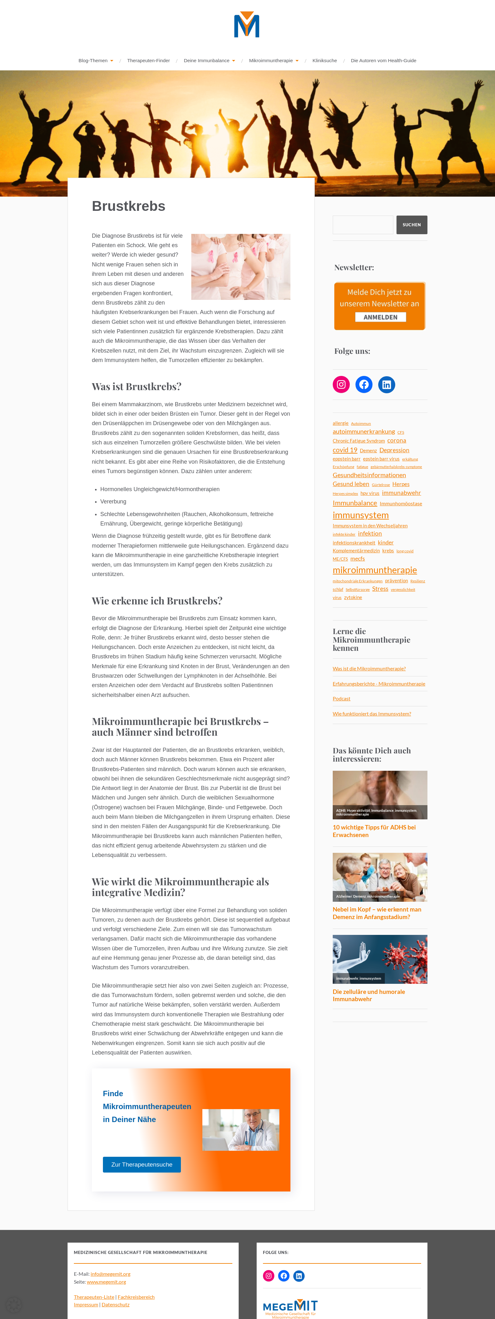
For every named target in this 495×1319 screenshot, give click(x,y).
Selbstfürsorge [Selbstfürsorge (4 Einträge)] (358, 589)
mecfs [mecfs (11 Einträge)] (357, 558)
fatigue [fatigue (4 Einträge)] (362, 467)
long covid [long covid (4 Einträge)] (405, 551)
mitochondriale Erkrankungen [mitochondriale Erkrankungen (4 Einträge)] (358, 581)
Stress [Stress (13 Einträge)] (380, 588)
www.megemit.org (106, 1282)
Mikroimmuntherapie (271, 60)
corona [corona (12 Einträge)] (396, 440)
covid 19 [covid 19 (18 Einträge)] (345, 450)
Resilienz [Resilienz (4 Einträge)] (417, 581)
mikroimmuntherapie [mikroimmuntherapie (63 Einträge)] (375, 569)
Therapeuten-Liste (94, 1297)
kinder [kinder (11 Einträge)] (386, 542)
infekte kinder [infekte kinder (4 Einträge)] (344, 534)
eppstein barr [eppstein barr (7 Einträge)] (347, 459)
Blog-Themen (93, 60)
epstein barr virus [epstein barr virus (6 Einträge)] (381, 459)
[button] (14, 1305)
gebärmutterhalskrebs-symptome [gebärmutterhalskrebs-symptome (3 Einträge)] (396, 467)
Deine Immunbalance (207, 60)
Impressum (86, 1305)
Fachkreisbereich (136, 1297)
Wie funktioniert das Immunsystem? (372, 714)
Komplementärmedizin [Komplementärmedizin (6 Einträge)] (356, 551)
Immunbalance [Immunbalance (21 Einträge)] (355, 503)
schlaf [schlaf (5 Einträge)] (338, 589)
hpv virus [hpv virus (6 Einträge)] (370, 493)
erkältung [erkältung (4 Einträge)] (410, 459)
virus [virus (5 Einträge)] (337, 597)
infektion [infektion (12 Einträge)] (370, 533)
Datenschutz (115, 1305)
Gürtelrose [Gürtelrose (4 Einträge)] (381, 485)
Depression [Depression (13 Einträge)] (394, 450)
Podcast (341, 699)
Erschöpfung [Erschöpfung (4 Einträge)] (343, 467)
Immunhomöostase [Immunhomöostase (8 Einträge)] (401, 504)
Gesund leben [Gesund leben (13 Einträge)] (351, 484)
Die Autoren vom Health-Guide (383, 60)
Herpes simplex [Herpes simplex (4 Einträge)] (345, 493)
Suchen (412, 225)
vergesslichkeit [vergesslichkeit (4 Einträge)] (403, 589)
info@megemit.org (110, 1274)
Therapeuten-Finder (148, 60)
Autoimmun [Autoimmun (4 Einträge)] (361, 423)
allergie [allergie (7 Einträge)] (341, 423)
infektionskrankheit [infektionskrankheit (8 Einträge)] (354, 543)
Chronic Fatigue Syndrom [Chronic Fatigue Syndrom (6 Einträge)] (359, 441)
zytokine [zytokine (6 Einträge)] (353, 597)
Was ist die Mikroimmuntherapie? (369, 669)
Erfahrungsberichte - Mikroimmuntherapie (379, 684)
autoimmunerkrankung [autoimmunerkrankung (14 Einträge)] (364, 431)
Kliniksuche (325, 60)
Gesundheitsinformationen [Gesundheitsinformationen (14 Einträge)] (369, 475)
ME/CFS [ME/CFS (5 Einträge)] (340, 559)
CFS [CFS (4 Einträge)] (400, 432)
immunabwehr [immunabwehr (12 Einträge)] (401, 493)
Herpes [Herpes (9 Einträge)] (400, 484)
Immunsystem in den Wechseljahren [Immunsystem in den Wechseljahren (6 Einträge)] (370, 526)
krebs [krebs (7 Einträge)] (388, 551)
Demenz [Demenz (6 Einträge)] (368, 451)
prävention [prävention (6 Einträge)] (396, 581)
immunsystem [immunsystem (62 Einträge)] (361, 514)
